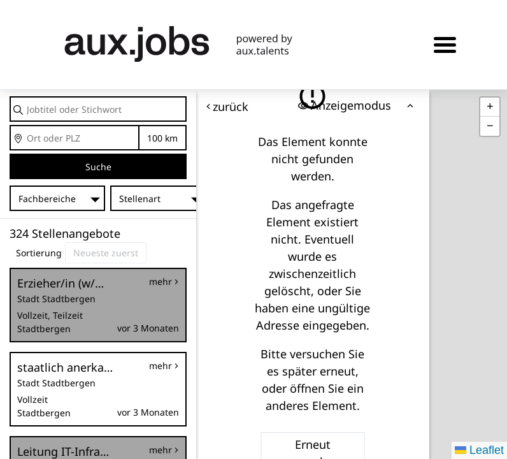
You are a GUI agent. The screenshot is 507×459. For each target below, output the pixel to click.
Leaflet (479, 450)
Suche (98, 167)
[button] (489, 107)
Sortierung (39, 253)
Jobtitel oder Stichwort (10, 97)
